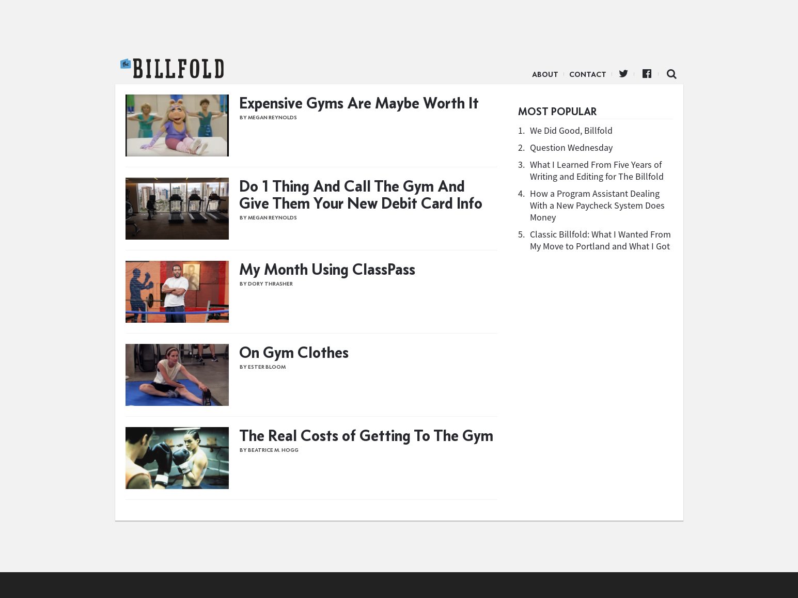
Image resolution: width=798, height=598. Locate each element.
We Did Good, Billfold (571, 130)
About (545, 74)
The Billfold (172, 68)
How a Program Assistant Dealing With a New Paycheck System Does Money (597, 205)
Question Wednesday (571, 147)
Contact (587, 74)
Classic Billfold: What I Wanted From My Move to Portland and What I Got (600, 240)
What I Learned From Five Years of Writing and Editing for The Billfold (597, 170)
